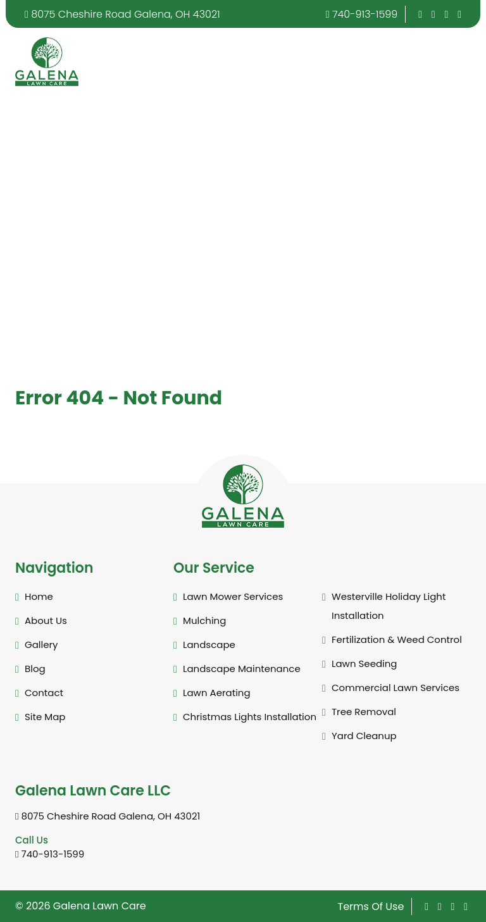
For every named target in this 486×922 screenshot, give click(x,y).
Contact (44, 692)
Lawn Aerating (217, 692)
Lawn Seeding (364, 663)
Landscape (209, 644)
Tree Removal (364, 711)
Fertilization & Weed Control (397, 639)
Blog (35, 668)
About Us (46, 620)
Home (39, 596)
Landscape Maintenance (242, 668)
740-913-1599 (362, 14)
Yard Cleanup (364, 735)
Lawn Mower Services (233, 596)
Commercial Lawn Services (395, 687)
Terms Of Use (371, 906)
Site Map (45, 716)
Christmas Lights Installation (249, 716)
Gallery (41, 644)
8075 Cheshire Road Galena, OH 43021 (122, 14)
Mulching (204, 620)
